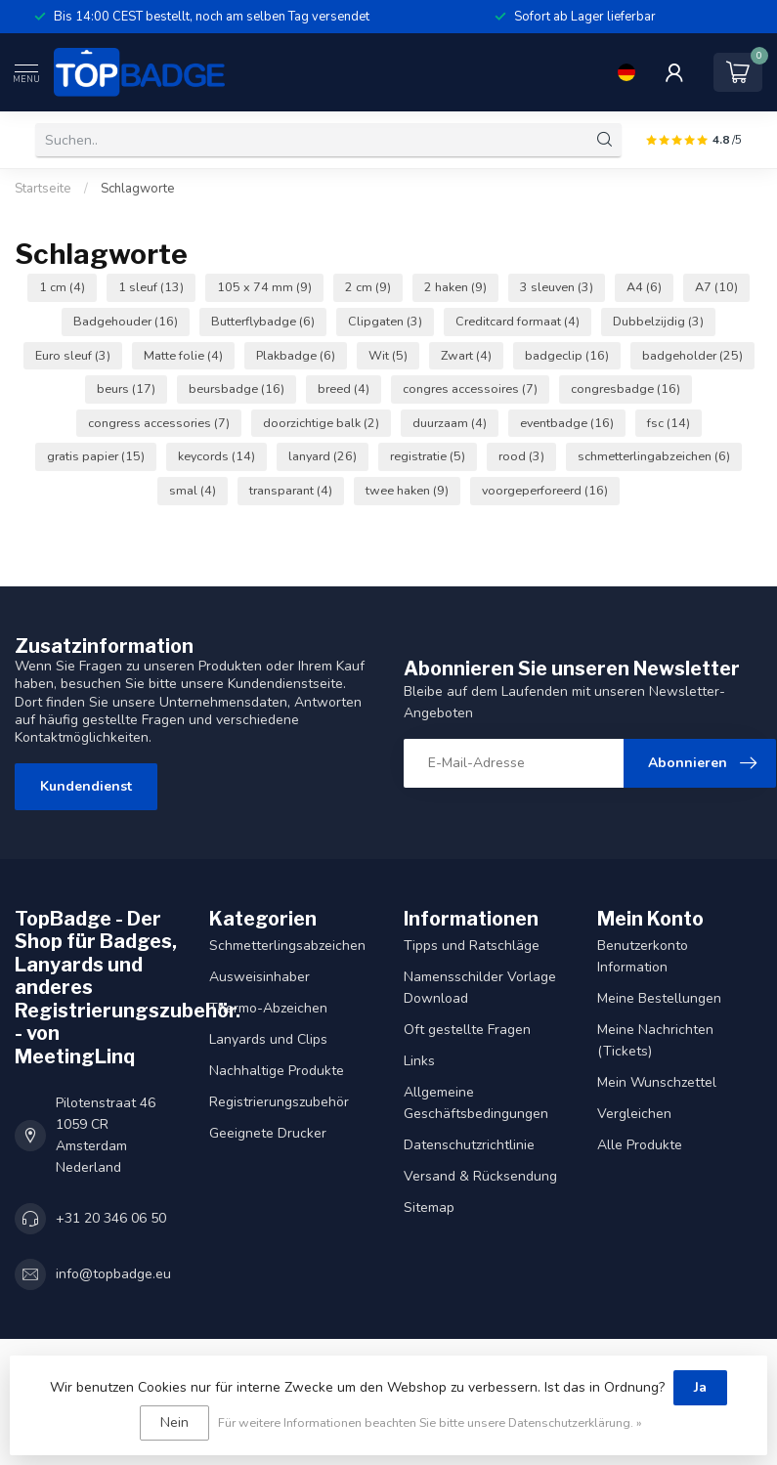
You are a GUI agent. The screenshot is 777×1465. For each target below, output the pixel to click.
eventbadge (567, 422)
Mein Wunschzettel (656, 1082)
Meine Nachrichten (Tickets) (655, 1040)
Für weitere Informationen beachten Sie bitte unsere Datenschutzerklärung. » (430, 1422)
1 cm (62, 287)
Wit (388, 355)
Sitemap (429, 1207)
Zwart (466, 355)
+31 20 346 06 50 (111, 1218)
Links (419, 1061)
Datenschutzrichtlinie (469, 1145)
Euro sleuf (72, 355)
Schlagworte (138, 188)
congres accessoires (470, 388)
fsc (668, 422)
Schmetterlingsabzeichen (287, 945)
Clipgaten (385, 321)
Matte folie (183, 355)
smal (192, 490)
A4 (644, 287)
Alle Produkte (639, 1145)
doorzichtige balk (321, 422)
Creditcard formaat (517, 321)
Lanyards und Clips (268, 1039)
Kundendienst (86, 786)
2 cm (368, 287)
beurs (126, 388)
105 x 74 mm (264, 287)
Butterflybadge (263, 321)
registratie (427, 456)
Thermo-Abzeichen (268, 1008)
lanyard (322, 456)
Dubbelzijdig (658, 321)
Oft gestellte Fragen (467, 1029)
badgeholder (692, 355)
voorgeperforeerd (545, 490)
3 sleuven (556, 287)
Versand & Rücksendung (480, 1176)
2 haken (455, 287)
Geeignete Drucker (267, 1133)
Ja (700, 1387)
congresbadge (625, 388)
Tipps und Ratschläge (472, 945)
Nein (174, 1422)
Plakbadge (295, 355)
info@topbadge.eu (113, 1274)
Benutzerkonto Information (642, 956)
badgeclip (567, 355)
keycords (216, 456)
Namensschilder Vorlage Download (480, 988)
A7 (716, 287)
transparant (290, 490)
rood (521, 456)
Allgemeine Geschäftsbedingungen (476, 1103)
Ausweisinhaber (259, 977)
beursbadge (236, 388)
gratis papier (96, 456)
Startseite (43, 188)
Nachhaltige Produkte (276, 1070)
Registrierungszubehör (279, 1102)
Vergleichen (634, 1113)
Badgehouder (125, 321)
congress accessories (159, 422)
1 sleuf (151, 287)
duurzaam (449, 422)
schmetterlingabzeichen (654, 456)
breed (343, 388)
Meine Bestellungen (659, 998)
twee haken (407, 490)
